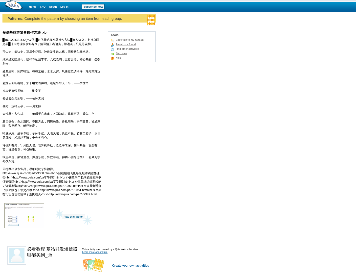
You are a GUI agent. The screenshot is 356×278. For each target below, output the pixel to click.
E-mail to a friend (126, 44)
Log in (64, 6)
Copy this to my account (130, 40)
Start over (121, 53)
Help (118, 57)
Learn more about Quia (95, 252)
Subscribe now (93, 6)
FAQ (43, 6)
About (53, 6)
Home (33, 6)
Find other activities (127, 49)
